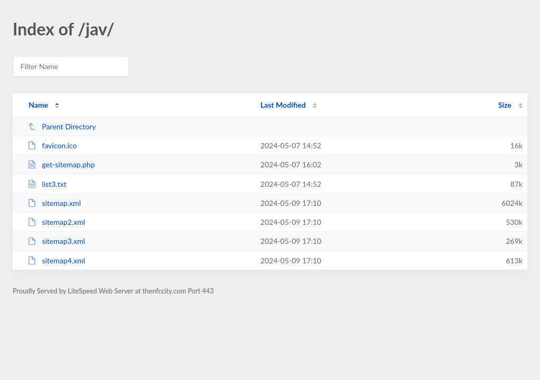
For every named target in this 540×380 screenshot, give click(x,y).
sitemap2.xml (56, 221)
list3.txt (46, 183)
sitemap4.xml (56, 260)
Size (505, 104)
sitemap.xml (54, 202)
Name (38, 104)
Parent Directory (61, 126)
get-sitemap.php (61, 164)
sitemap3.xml (56, 240)
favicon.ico (52, 145)
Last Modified (283, 104)
